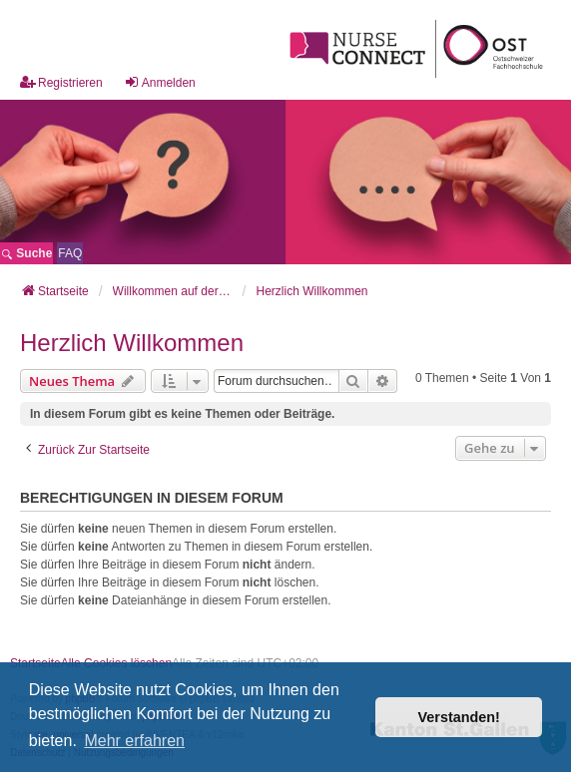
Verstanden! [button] (459, 717)
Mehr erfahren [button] (134, 740)
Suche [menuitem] (26, 253)
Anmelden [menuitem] (160, 82)
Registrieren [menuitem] (61, 82)
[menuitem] (70, 253)
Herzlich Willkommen (132, 342)
